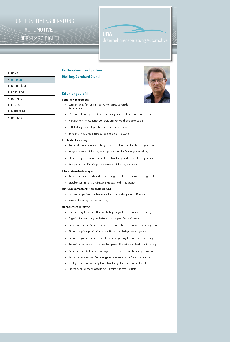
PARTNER (16, 99)
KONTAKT (16, 105)
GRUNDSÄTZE (19, 86)
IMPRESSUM (18, 111)
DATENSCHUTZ (19, 118)
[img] (88, 34)
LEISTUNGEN (18, 92)
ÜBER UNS (17, 80)
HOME (14, 73)
